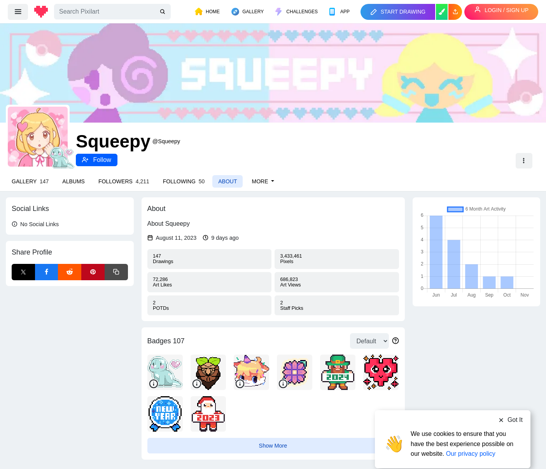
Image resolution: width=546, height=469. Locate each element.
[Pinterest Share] (93, 272)
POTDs (209, 305)
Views (336, 282)
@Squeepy (166, 141)
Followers (123, 181)
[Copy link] (116, 272)
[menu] (18, 11)
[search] (163, 12)
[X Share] (23, 272)
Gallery (30, 181)
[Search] (112, 11)
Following (184, 181)
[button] (455, 12)
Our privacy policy (470, 439)
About (227, 181)
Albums (73, 181)
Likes (209, 282)
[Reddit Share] (69, 272)
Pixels (336, 258)
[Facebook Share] (46, 272)
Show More (273, 446)
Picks (336, 305)
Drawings (209, 258)
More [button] (261, 181)
